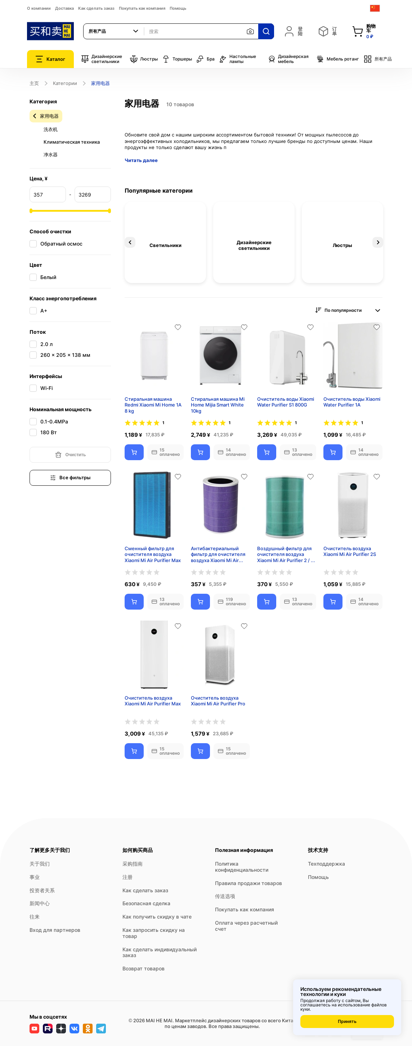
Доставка (64, 8)
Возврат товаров (143, 968)
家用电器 (49, 116)
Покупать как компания (142, 8)
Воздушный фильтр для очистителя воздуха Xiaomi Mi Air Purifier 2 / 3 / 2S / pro (285, 555)
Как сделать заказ (96, 8)
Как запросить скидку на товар (153, 933)
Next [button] (377, 242)
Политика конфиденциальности (241, 867)
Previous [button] (130, 242)
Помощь (178, 8)
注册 (127, 877)
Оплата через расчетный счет (246, 926)
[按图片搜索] (250, 31)
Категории (65, 83)
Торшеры (177, 59)
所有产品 (377, 59)
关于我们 (40, 864)
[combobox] (113, 31)
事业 (35, 877)
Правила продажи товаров (248, 883)
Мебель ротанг (337, 59)
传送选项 (225, 896)
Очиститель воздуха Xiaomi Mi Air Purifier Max (153, 701)
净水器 (51, 154)
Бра (205, 59)
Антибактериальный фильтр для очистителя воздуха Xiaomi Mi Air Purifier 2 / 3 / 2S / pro (218, 555)
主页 (34, 83)
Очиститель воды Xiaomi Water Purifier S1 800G (285, 402)
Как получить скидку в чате (157, 916)
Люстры (144, 59)
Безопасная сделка (146, 903)
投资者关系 (42, 890)
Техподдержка (326, 864)
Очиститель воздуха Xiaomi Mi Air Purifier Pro (218, 701)
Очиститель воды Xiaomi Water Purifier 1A (351, 402)
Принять (347, 1021)
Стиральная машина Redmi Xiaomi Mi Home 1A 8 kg (153, 405)
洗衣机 (51, 129)
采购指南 (132, 864)
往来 (35, 916)
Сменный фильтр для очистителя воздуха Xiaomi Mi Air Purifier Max (153, 555)
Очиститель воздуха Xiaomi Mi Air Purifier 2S (349, 551)
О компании (39, 8)
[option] (165, 242)
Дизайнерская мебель (288, 59)
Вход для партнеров (55, 930)
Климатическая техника (72, 142)
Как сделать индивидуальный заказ (159, 952)
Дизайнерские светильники (101, 59)
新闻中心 (40, 903)
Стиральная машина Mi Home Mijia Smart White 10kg (218, 405)
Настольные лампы (237, 59)
